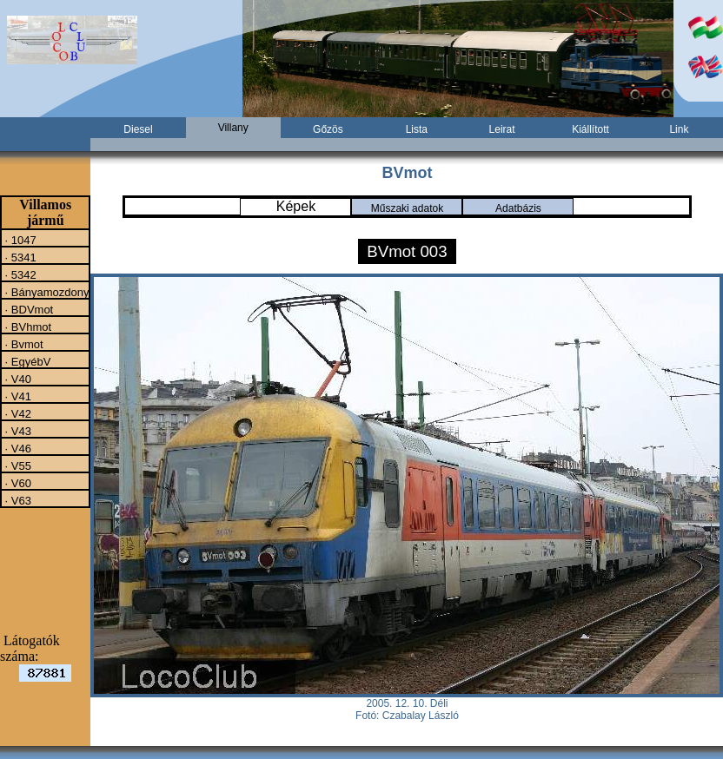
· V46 (16, 448)
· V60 (16, 483)
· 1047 (19, 240)
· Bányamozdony (45, 292)
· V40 (16, 379)
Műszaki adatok (407, 208)
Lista (417, 129)
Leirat (502, 129)
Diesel (137, 129)
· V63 (16, 500)
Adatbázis (518, 208)
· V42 (16, 413)
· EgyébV (26, 361)
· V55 (16, 465)
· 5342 (19, 274)
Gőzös (328, 129)
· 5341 (19, 257)
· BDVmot (27, 309)
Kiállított (590, 129)
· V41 (16, 396)
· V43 (16, 431)
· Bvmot (22, 344)
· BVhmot (26, 326)
